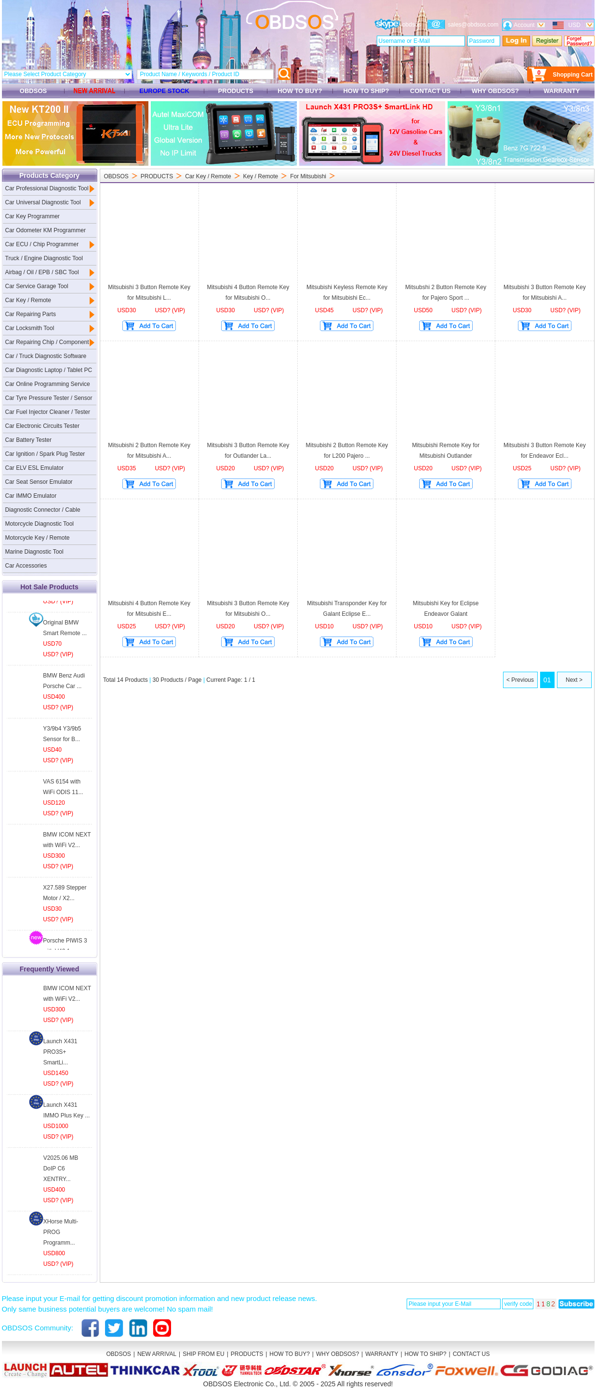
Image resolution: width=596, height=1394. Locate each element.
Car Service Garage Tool (36, 286)
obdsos (411, 24)
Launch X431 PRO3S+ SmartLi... (60, 1052)
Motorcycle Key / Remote (37, 537)
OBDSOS (33, 90)
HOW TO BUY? (300, 90)
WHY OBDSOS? (495, 90)
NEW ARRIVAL (156, 1354)
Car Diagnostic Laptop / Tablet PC (49, 370)
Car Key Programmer (32, 216)
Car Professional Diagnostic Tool (47, 188)
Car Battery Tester (28, 440)
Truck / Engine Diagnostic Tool (44, 258)
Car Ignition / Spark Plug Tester (45, 454)
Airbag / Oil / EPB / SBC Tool (42, 272)
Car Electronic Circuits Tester (42, 426)
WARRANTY (561, 90)
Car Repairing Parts (30, 314)
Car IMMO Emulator (31, 495)
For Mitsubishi (308, 176)
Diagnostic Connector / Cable (42, 509)
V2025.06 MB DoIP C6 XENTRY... (61, 1168)
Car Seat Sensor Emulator (39, 481)
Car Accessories (26, 565)
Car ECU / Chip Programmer (42, 244)
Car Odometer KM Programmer (45, 230)
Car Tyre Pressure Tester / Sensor (49, 398)
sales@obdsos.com (473, 24)
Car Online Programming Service (47, 384)
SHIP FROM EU (203, 1354)
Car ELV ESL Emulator (34, 468)
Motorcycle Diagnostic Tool (39, 523)
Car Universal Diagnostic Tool (43, 202)
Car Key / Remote (28, 300)
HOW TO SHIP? (366, 90)
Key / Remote (260, 176)
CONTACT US (430, 90)
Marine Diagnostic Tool (34, 551)
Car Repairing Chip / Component (47, 342)
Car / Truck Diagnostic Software (46, 356)
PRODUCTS (236, 90)
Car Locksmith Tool (29, 328)
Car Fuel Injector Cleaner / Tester (48, 412)
